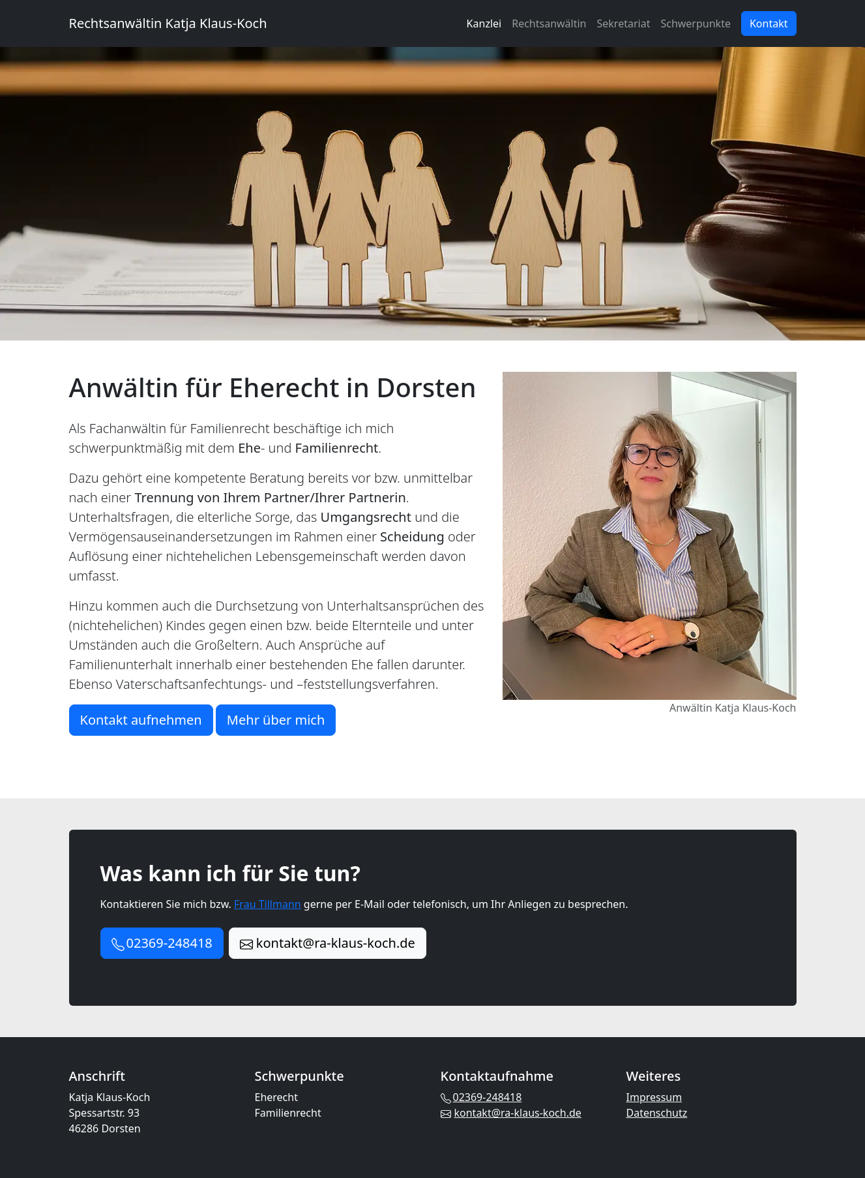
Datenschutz (657, 1113)
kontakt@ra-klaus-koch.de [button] (327, 943)
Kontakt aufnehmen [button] (141, 720)
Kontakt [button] (769, 23)
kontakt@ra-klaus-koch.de (511, 1113)
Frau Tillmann (267, 904)
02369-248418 (481, 1097)
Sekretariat (624, 23)
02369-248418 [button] (162, 943)
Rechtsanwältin (549, 23)
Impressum (654, 1097)
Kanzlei (484, 23)
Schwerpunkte (695, 23)
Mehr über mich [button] (276, 720)
